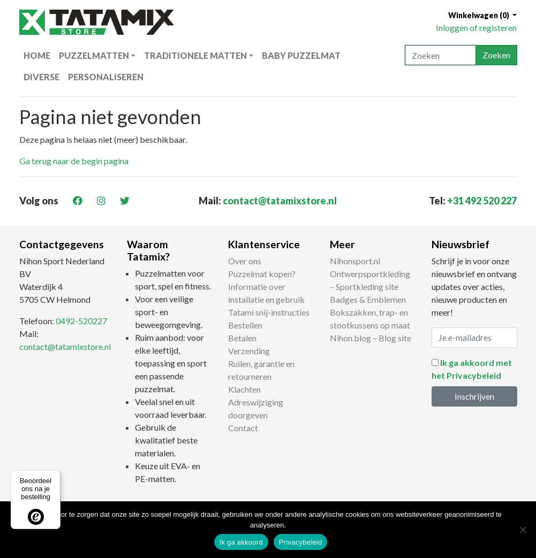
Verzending (249, 351)
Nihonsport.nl (355, 261)
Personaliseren (106, 77)
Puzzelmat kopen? (262, 274)
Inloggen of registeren (476, 27)
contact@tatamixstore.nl (280, 201)
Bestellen (245, 325)
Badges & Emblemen (368, 299)
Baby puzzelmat (301, 55)
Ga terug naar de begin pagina (74, 161)
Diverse (41, 77)
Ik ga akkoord (241, 542)
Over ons (244, 261)
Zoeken (496, 55)
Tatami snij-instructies (268, 312)
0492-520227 (81, 321)
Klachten (244, 389)
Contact (243, 428)
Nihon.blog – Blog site (370, 338)
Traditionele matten (195, 55)
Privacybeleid (300, 542)
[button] (482, 15)
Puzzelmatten (94, 55)
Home (37, 55)
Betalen (242, 338)
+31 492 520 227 (482, 201)
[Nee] (522, 529)
